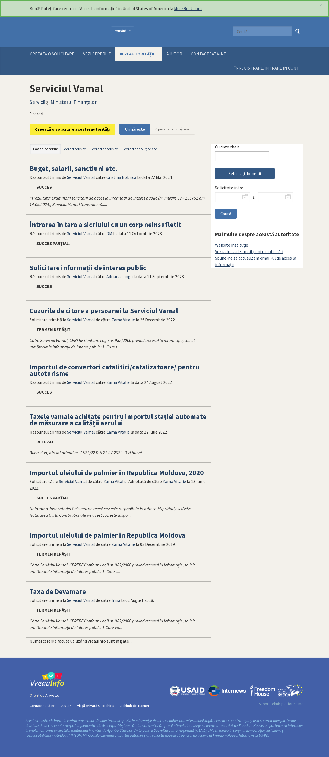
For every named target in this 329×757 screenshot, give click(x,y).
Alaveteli (52, 695)
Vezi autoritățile (139, 54)
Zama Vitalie (123, 319)
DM (109, 233)
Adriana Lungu (119, 276)
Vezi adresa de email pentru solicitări (249, 251)
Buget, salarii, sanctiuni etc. (74, 168)
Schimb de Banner (135, 705)
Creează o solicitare (52, 54)
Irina (116, 600)
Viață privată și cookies (95, 705)
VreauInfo (67, 31)
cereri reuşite (75, 149)
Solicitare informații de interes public (88, 267)
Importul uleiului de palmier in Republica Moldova (107, 535)
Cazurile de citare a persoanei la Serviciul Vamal (104, 310)
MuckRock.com (188, 8)
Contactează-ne (208, 54)
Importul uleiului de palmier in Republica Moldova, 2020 (117, 472)
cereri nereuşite (105, 149)
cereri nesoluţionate (140, 149)
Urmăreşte (135, 129)
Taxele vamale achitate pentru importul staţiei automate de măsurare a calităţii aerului (118, 419)
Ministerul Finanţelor (73, 102)
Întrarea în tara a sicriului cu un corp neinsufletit (105, 224)
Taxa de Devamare (58, 591)
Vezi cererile (97, 54)
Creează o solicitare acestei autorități (72, 129)
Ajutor (174, 54)
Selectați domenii (245, 173)
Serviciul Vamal (81, 177)
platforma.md (292, 703)
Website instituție (231, 245)
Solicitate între (229, 187)
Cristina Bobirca (121, 177)
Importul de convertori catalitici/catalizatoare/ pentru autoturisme (115, 370)
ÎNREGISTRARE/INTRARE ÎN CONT (266, 68)
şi (254, 197)
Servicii (37, 102)
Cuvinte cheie (227, 146)
